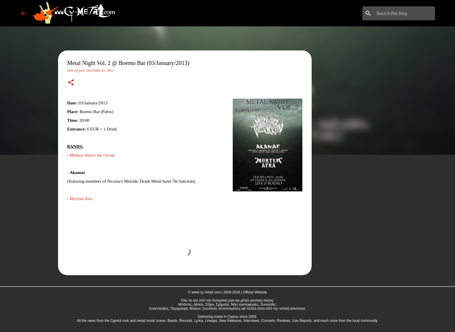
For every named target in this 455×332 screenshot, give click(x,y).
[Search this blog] (404, 13)
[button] (70, 83)
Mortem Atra (81, 198)
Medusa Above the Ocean (92, 155)
